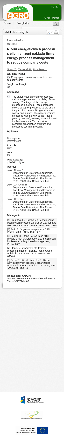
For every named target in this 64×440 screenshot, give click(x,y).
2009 (9, 44)
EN (57, 6)
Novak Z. (12, 69)
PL (53, 6)
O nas (47, 17)
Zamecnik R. (25, 69)
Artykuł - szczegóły (16, 32)
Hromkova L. (40, 69)
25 (14, 44)
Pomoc (55, 17)
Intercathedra (14, 141)
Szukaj (7, 23)
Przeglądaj (23, 23)
